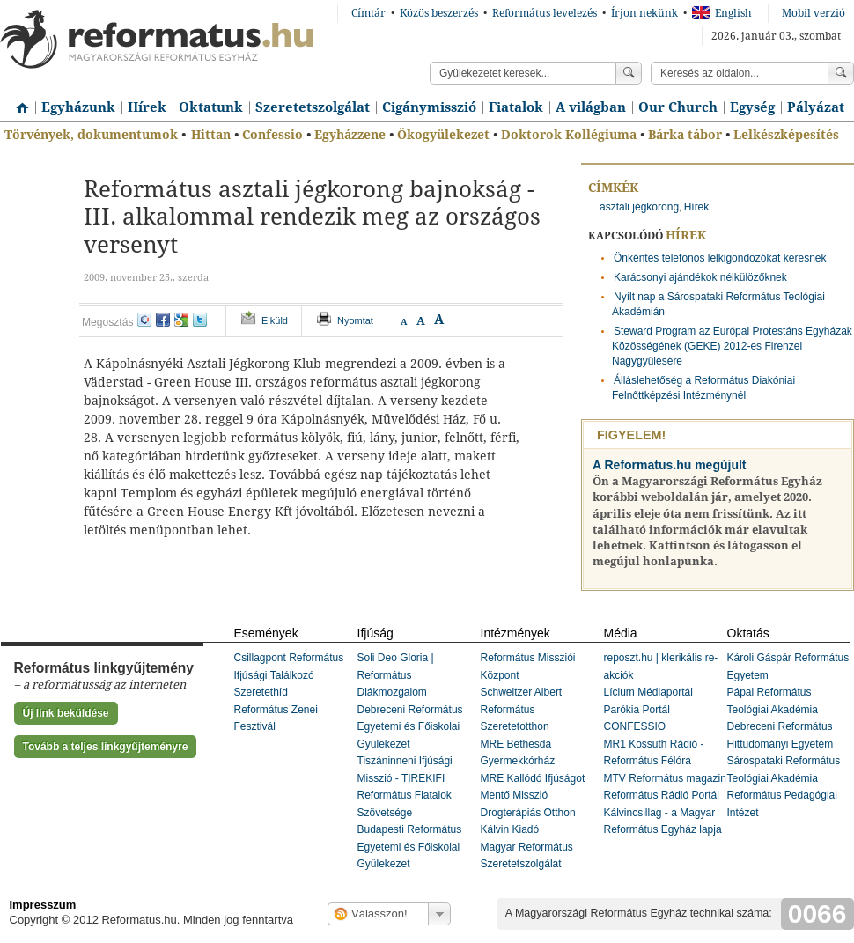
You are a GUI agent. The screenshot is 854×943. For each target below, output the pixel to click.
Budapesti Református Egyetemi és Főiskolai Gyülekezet (409, 846)
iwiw (144, 320)
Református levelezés (544, 13)
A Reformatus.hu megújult (670, 465)
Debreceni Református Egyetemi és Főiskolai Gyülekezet (410, 727)
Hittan (211, 135)
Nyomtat (355, 320)
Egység (752, 107)
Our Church (678, 107)
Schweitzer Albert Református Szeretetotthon (522, 709)
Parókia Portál (637, 710)
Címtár (368, 13)
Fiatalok (516, 107)
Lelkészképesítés (786, 135)
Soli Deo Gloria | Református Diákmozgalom (395, 675)
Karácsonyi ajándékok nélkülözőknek (700, 277)
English (722, 13)
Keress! (841, 73)
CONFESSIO (635, 726)
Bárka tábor (685, 135)
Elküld (274, 320)
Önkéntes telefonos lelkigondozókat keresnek (720, 258)
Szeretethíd (261, 692)
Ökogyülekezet (443, 135)
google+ (181, 320)
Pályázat (815, 107)
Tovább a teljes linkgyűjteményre (105, 746)
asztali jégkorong (639, 207)
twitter (200, 320)
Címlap (17, 101)
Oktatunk (211, 107)
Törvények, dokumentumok (91, 135)
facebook (163, 320)
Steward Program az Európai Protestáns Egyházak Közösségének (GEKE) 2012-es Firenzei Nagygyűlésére (732, 346)
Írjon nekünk (644, 13)
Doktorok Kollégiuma (569, 135)
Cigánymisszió (429, 107)
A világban (591, 107)
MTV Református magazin (665, 778)
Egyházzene (350, 135)
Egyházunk (78, 107)
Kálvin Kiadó (510, 829)
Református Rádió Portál (661, 795)
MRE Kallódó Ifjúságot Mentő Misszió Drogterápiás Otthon (533, 795)
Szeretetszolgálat (312, 107)
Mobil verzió (813, 13)
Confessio (272, 135)
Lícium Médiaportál (648, 692)
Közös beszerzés (439, 13)
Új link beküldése (66, 713)
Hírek (147, 107)
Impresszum (43, 904)
